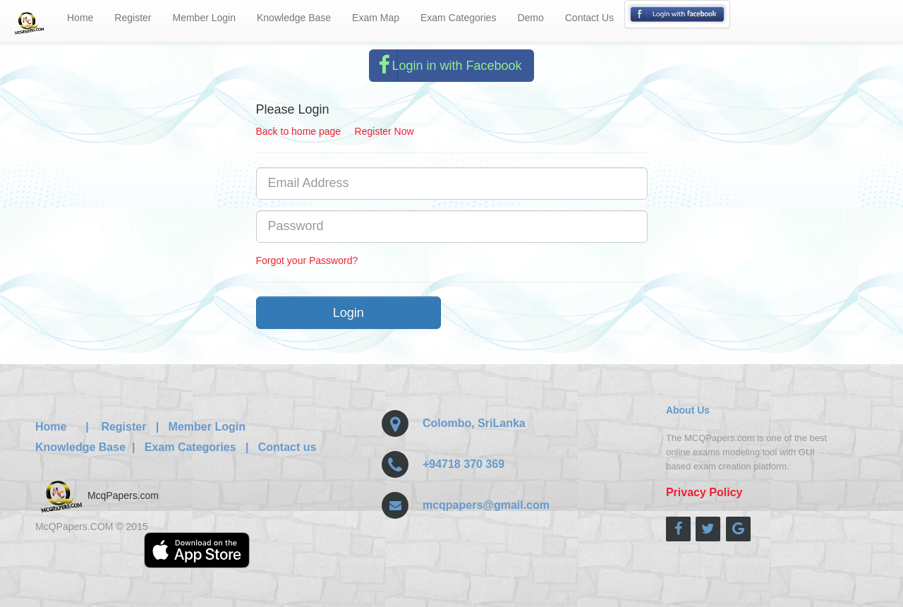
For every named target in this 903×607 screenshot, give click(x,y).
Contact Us (589, 17)
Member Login (204, 17)
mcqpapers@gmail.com (486, 505)
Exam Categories (458, 17)
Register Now (384, 131)
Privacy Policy (704, 492)
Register (132, 17)
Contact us (287, 447)
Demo (530, 17)
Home (80, 17)
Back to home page (298, 131)
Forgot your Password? (307, 260)
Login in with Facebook (445, 65)
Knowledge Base (294, 17)
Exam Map (375, 17)
